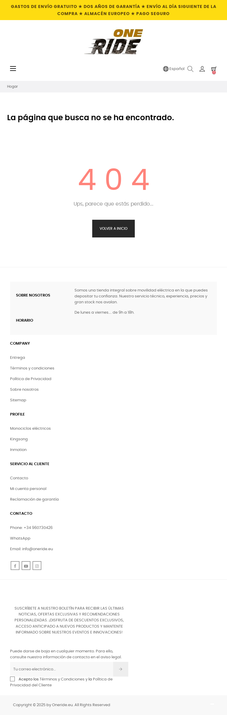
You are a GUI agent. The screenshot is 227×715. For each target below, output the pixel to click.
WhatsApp (20, 538)
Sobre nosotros (24, 390)
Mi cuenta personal (28, 489)
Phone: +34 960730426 (31, 528)
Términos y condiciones (32, 368)
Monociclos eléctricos (30, 429)
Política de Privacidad (30, 379)
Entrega (17, 358)
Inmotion (18, 450)
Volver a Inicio (113, 228)
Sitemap (18, 400)
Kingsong (19, 439)
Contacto (19, 478)
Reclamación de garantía (34, 499)
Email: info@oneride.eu (31, 549)
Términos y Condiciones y (63, 679)
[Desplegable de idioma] (173, 69)
